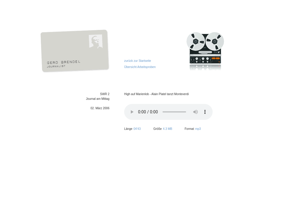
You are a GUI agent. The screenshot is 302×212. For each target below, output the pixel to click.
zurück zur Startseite (137, 60)
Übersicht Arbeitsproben (140, 67)
